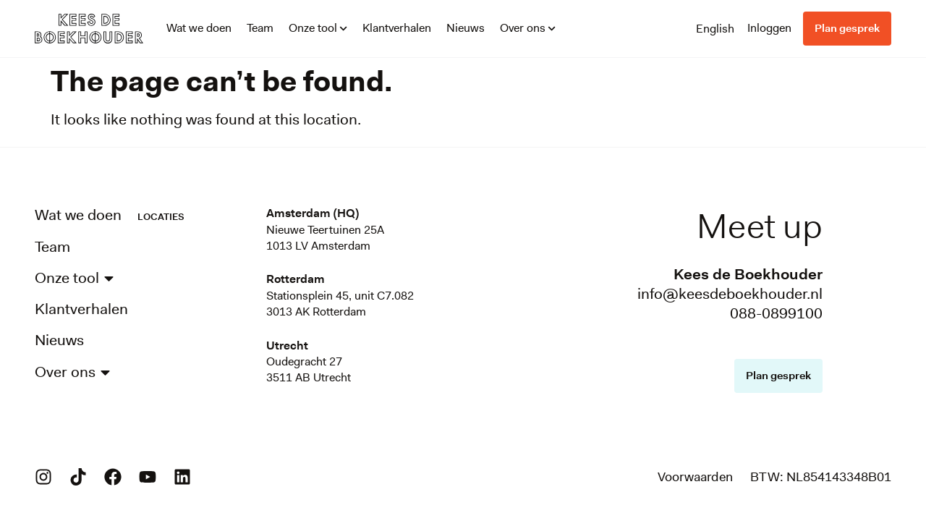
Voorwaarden (695, 477)
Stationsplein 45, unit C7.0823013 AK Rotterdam (340, 303)
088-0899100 (776, 313)
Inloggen (769, 27)
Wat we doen (199, 27)
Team (260, 27)
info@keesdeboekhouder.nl (730, 294)
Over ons (528, 28)
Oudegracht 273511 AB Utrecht (308, 369)
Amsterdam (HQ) (312, 213)
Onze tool (318, 28)
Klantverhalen (396, 27)
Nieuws (465, 27)
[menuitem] (715, 28)
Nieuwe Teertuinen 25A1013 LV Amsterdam (325, 237)
